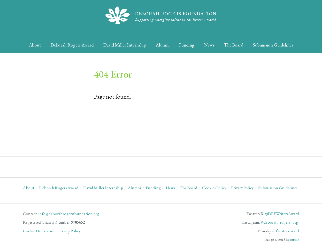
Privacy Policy (242, 187)
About (35, 45)
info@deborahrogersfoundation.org (68, 213)
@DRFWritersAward (282, 213)
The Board (233, 45)
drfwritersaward (285, 231)
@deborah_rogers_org (279, 222)
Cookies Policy (214, 187)
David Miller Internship (124, 45)
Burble (294, 239)
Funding (186, 45)
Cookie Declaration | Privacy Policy (52, 231)
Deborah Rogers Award (72, 45)
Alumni (162, 45)
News (209, 45)
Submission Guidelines (273, 45)
